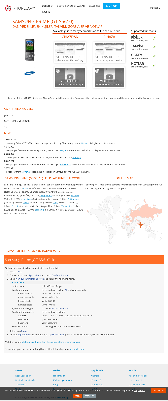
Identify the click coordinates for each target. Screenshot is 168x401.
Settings (89, 396)
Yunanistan (66, 206)
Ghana (84, 143)
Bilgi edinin (139, 390)
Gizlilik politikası (137, 384)
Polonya (75, 195)
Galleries (94, 5)
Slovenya (26, 171)
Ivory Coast (65, 164)
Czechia (15, 206)
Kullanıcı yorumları (62, 380)
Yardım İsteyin (77, 349)
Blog (55, 384)
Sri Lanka (39, 209)
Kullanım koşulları (138, 375)
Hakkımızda (59, 375)
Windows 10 (97, 384)
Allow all (159, 390)
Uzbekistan (26, 198)
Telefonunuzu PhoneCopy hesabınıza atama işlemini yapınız (50, 341)
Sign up (111, 5)
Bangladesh (46, 195)
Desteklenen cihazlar (71, 5)
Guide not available (70, 52)
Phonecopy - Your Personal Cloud (20, 8)
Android (95, 375)
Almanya (76, 157)
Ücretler (47, 5)
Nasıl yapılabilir (23, 375)
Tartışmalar (20, 384)
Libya (55, 202)
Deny (77, 396)
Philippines (73, 198)
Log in (46, 12)
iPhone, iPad (97, 380)
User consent (135, 380)
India (25, 188)
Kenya (63, 150)
